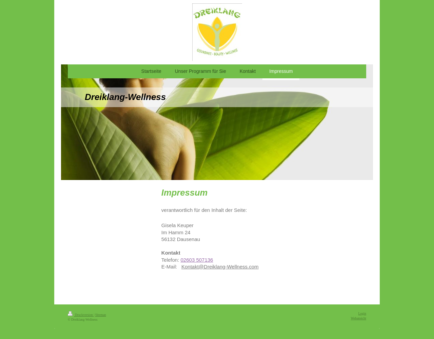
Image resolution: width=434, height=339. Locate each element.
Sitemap (100, 315)
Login (362, 313)
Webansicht (358, 318)
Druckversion (81, 315)
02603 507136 (197, 260)
